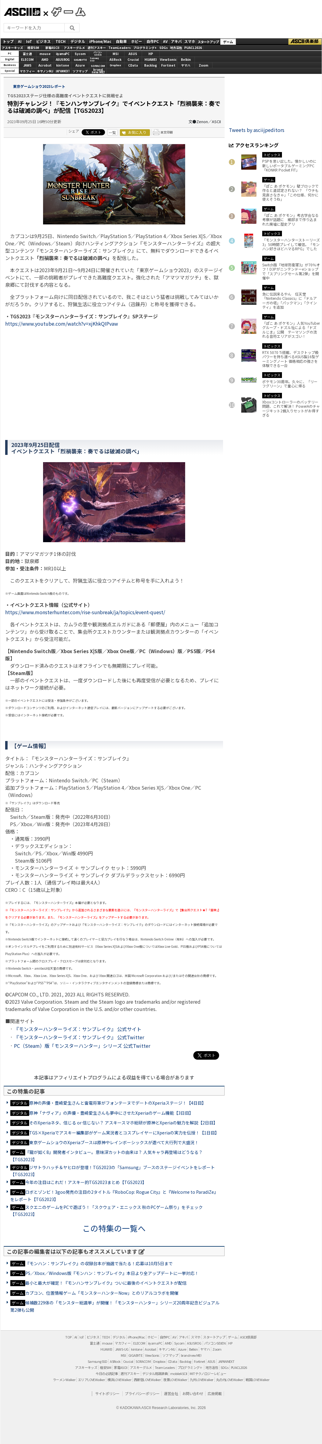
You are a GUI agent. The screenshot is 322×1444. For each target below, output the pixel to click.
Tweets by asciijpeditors (256, 129)
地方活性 (176, 47)
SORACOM (143, 1361)
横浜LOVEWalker (119, 1379)
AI (20, 41)
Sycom (80, 53)
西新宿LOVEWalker (147, 1379)
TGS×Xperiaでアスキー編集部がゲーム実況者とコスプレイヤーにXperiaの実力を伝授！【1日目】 (124, 1133)
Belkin (186, 59)
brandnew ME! (98, 71)
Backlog (150, 65)
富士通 (27, 53)
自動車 (121, 41)
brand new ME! (191, 1355)
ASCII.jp (22, 12)
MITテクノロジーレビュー (208, 1373)
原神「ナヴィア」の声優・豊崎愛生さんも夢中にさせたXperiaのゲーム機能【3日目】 (111, 1113)
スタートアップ (208, 41)
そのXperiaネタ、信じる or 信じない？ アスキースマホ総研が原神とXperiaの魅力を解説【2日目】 (123, 1123)
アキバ (176, 41)
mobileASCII (178, 1373)
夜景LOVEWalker (175, 1379)
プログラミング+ (145, 47)
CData (133, 65)
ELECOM (27, 59)
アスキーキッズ (12, 47)
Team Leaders (165, 1367)
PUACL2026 (193, 47)
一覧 (112, 132)
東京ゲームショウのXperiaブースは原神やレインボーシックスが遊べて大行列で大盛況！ (114, 1142)
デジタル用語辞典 (155, 1373)
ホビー (136, 41)
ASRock (115, 59)
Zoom (203, 65)
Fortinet (168, 65)
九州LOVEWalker (201, 1379)
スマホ (189, 41)
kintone (62, 65)
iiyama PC (155, 1343)
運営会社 (171, 1393)
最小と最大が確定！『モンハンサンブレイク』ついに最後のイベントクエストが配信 (106, 1283)
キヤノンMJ (45, 71)
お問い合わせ (192, 1393)
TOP (68, 1337)
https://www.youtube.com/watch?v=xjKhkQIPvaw (61, 323)
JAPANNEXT (63, 71)
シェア (73, 130)
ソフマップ (80, 71)
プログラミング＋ (190, 1367)
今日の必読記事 (107, 1373)
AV (165, 41)
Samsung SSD (97, 1361)
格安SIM (33, 47)
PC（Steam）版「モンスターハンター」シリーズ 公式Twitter (82, 1045)
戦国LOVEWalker (257, 1379)
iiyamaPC (62, 53)
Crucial (133, 59)
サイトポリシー (107, 1393)
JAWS (27, 65)
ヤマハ (185, 65)
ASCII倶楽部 (305, 42)
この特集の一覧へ (114, 1228)
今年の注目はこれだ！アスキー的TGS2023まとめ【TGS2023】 (86, 1182)
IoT (29, 41)
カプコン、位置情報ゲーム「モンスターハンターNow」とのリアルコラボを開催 (101, 1293)
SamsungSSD (94, 59)
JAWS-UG (122, 1349)
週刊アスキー (97, 47)
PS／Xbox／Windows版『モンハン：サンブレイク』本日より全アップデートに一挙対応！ (112, 1273)
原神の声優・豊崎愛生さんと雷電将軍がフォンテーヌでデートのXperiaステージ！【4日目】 (117, 1103)
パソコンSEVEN (97, 53)
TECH (61, 41)
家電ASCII (52, 47)
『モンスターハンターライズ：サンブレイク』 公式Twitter (79, 1037)
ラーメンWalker (64, 1379)
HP (150, 53)
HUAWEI (150, 59)
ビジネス (43, 41)
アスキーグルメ (74, 47)
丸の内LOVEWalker (229, 1379)
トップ (8, 41)
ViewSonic (168, 59)
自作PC (153, 41)
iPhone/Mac (100, 41)
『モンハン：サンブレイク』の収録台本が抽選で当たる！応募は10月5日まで (99, 1263)
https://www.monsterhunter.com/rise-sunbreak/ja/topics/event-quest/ (85, 612)
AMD (45, 59)
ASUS (133, 53)
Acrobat (45, 65)
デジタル (77, 41)
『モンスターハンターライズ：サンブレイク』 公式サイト (77, 1029)
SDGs (163, 47)
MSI (115, 53)
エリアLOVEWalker (91, 1379)
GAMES (65, 11)
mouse (45, 53)
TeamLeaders (119, 47)
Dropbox (115, 65)
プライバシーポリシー (142, 1393)
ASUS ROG (62, 59)
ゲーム (228, 41)
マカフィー (27, 71)
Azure (80, 65)
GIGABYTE (80, 60)
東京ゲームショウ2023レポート (38, 86)
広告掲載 (215, 1393)
